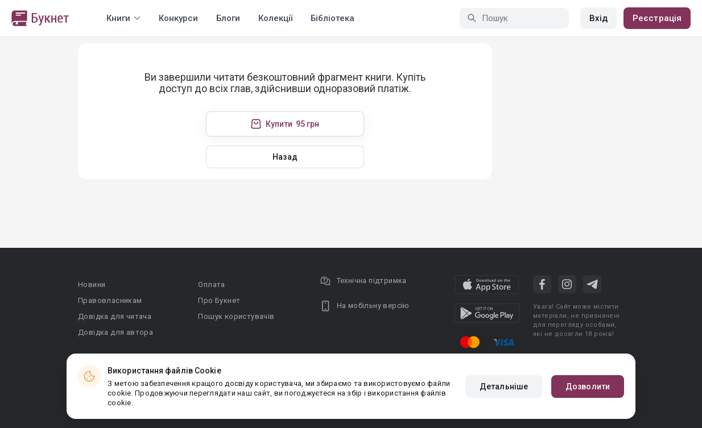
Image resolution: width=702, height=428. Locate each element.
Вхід (598, 18)
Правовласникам (110, 300)
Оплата (211, 284)
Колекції (275, 18)
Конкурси (178, 18)
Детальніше (504, 386)
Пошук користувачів (236, 316)
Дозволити (587, 386)
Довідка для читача (114, 316)
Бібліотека (332, 18)
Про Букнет (219, 300)
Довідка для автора (115, 332)
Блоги (228, 18)
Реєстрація (657, 18)
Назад (285, 156)
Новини (91, 284)
